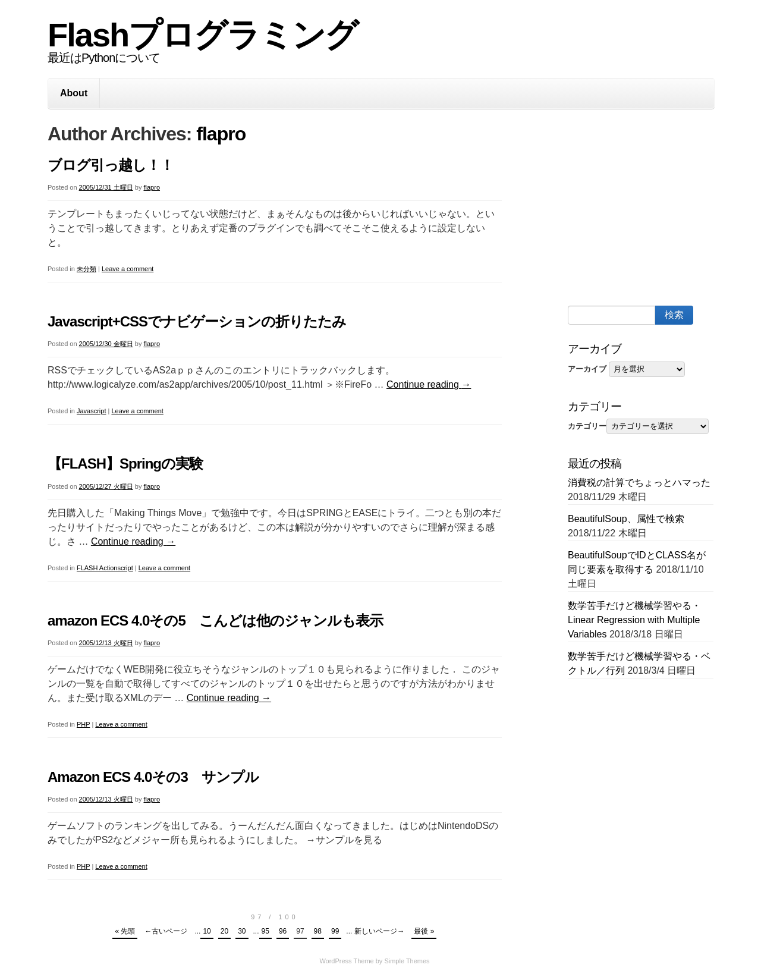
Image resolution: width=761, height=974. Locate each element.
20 (224, 931)
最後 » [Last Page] (424, 931)
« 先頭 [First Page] (125, 931)
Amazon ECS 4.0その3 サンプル (153, 777)
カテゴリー (587, 426)
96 (283, 931)
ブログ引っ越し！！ (111, 165)
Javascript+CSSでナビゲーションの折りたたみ (197, 321)
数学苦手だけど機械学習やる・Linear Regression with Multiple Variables (634, 620)
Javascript (91, 410)
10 (206, 931)
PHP (83, 724)
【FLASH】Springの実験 (125, 463)
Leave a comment (127, 268)
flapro (221, 133)
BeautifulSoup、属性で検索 (626, 519)
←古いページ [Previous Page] (165, 931)
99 (335, 931)
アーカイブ (587, 369)
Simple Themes (406, 960)
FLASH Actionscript (105, 567)
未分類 (86, 268)
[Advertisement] (657, 210)
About (73, 93)
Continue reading (428, 384)
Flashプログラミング (202, 35)
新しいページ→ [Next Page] (379, 931)
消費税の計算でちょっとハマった (639, 482)
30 (242, 931)
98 (318, 931)
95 (265, 931)
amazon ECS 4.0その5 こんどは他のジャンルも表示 (215, 620)
